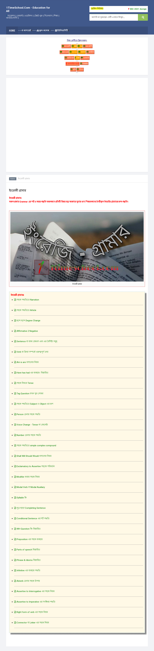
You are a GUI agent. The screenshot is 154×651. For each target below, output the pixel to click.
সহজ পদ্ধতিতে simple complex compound (35, 447)
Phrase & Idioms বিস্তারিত (27, 561)
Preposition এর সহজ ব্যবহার (28, 540)
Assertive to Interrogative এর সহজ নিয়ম (34, 593)
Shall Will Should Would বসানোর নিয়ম (32, 457)
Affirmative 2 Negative (26, 332)
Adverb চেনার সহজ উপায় (27, 582)
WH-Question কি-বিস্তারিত (27, 530)
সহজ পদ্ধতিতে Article (25, 311)
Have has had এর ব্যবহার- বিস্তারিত (31, 374)
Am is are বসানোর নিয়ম (26, 363)
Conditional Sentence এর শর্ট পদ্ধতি (31, 520)
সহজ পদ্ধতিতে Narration (26, 301)
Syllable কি (20, 499)
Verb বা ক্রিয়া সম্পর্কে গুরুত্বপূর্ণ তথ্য (31, 353)
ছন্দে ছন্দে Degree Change (27, 322)
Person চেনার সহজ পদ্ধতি (27, 415)
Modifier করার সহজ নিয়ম (27, 478)
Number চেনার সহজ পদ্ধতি (27, 436)
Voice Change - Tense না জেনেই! (31, 426)
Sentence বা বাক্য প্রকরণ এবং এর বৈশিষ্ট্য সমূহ (35, 343)
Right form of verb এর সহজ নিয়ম (31, 613)
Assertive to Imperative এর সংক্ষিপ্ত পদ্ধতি (34, 603)
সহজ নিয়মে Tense (23, 384)
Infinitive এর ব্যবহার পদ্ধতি (27, 572)
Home (12, 180)
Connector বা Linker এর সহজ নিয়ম (31, 624)
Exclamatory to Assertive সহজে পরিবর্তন (34, 468)
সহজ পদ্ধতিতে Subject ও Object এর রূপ (33, 405)
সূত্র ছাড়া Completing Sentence (30, 509)
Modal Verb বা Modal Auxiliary (29, 488)
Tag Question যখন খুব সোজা (28, 395)
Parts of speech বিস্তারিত (27, 551)
